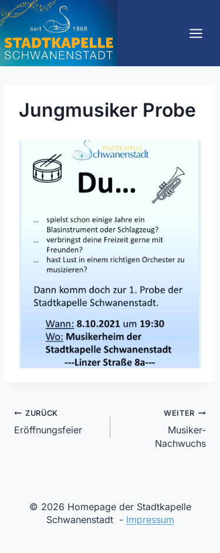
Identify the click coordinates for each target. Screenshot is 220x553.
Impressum (150, 519)
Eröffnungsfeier (57, 421)
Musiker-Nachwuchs (163, 427)
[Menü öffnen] (195, 33)
